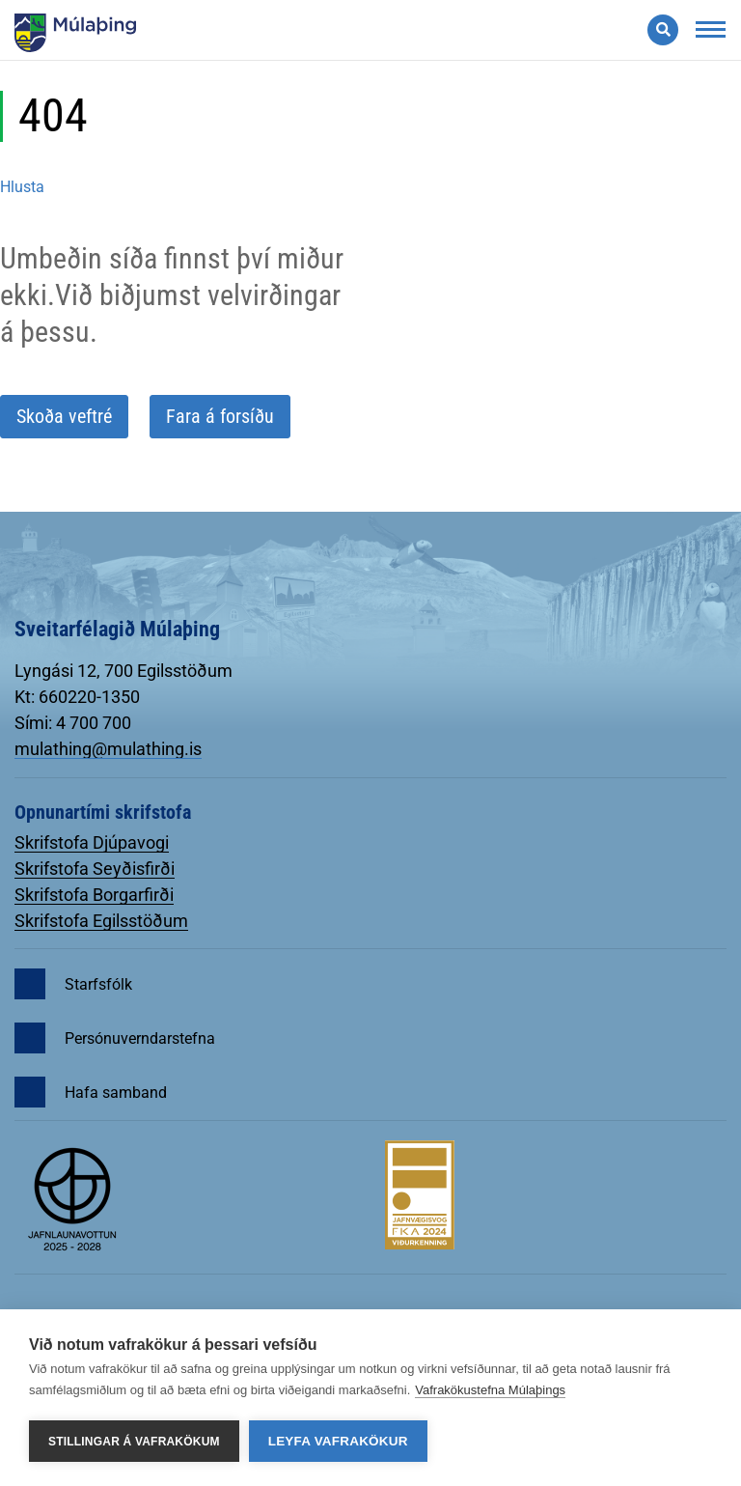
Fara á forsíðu (220, 416)
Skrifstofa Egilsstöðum (101, 921)
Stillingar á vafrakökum (134, 1441)
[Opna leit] (662, 29)
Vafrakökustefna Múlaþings (490, 1390)
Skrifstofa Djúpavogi (91, 842)
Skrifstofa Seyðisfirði (94, 868)
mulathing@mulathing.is (108, 749)
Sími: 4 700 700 (72, 723)
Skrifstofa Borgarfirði (94, 894)
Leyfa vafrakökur (338, 1441)
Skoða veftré (64, 416)
